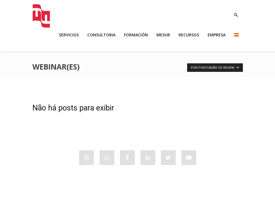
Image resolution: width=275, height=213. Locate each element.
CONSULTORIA (101, 34)
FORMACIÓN (136, 34)
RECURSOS (189, 34)
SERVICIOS (69, 34)
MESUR (163, 34)
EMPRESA (217, 34)
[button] (236, 15)
